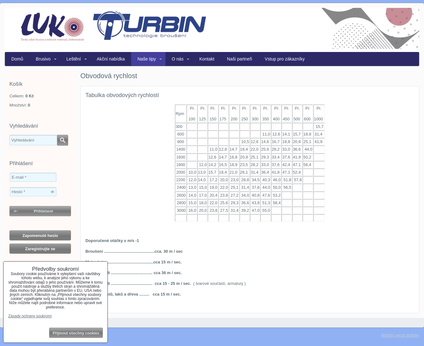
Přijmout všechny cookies (76, 333)
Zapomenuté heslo (40, 235)
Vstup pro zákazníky (285, 58)
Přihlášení (43, 211)
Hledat (62, 140)
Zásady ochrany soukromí (30, 316)
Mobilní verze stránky (400, 335)
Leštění (74, 58)
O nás (178, 58)
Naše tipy (146, 58)
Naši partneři (239, 58)
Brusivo (43, 58)
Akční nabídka (111, 58)
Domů (17, 58)
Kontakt (206, 58)
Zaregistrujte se (40, 248)
